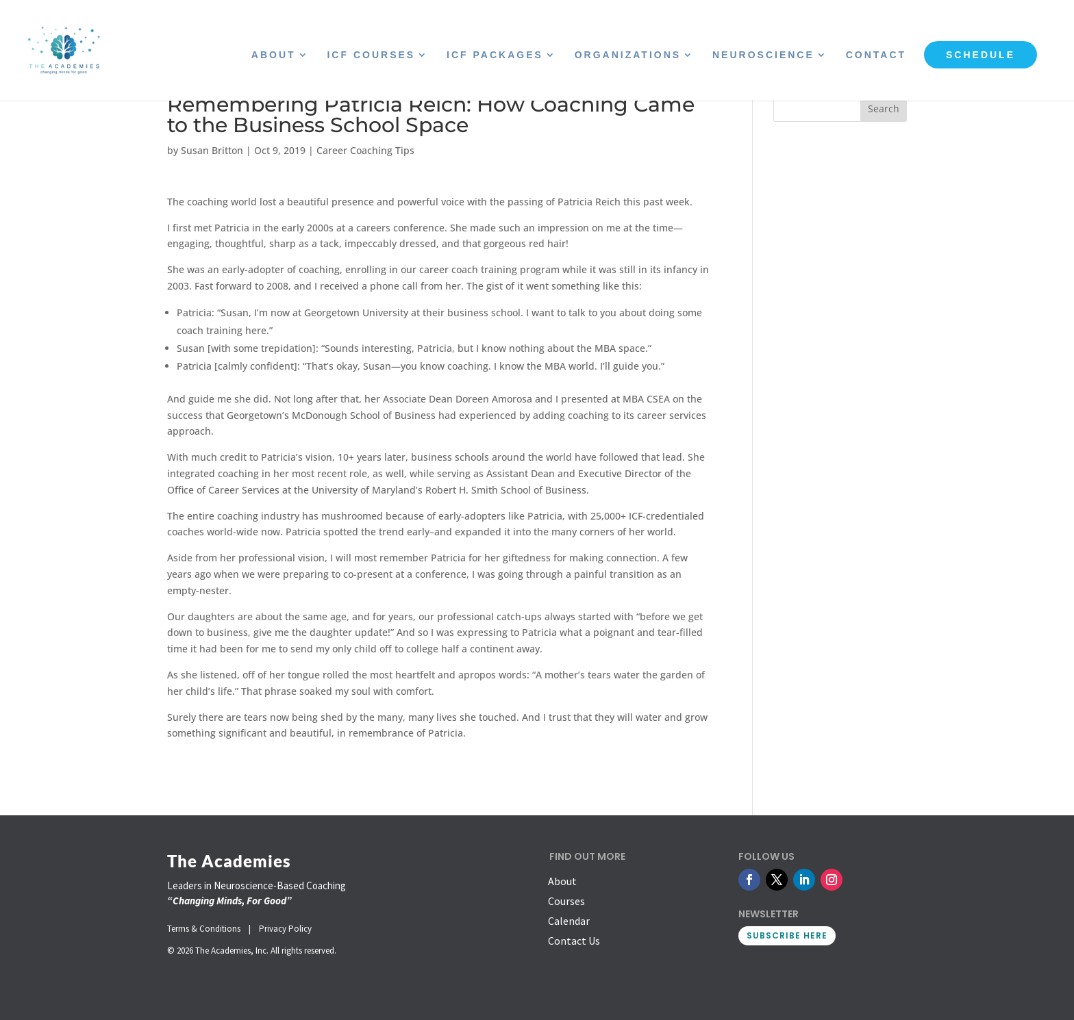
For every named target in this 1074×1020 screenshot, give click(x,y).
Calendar (569, 921)
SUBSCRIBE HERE (787, 935)
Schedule (980, 54)
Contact (876, 55)
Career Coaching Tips (365, 150)
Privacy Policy (285, 928)
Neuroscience (763, 55)
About (273, 55)
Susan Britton (212, 150)
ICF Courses (371, 55)
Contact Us (574, 940)
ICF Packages (495, 55)
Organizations (628, 55)
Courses (566, 901)
